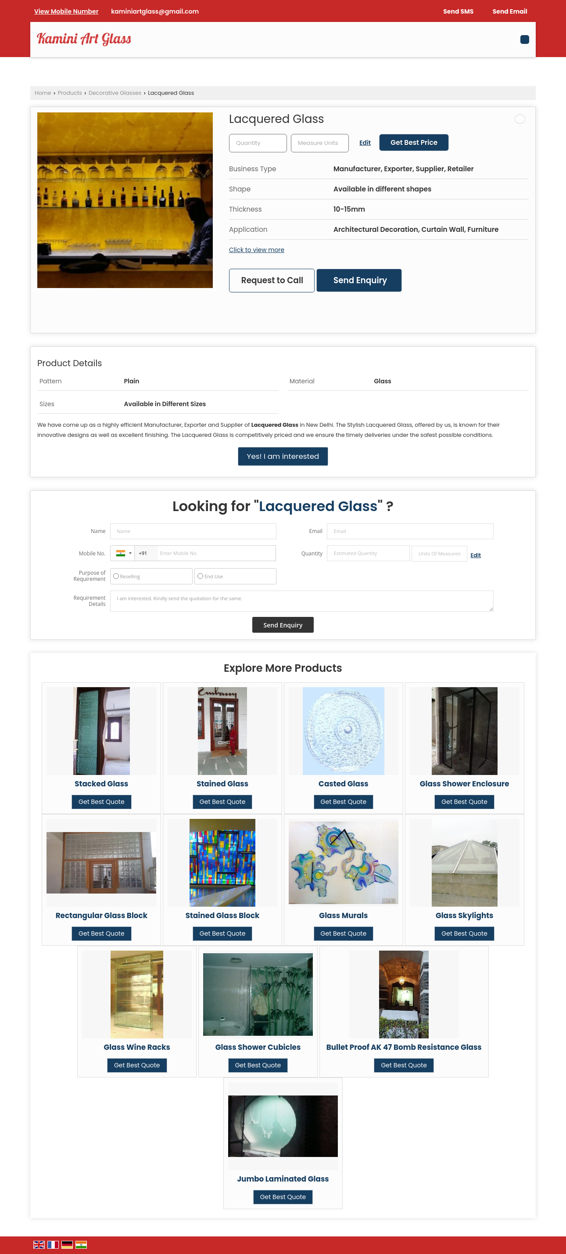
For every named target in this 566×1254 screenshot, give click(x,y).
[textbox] (320, 143)
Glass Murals (343, 915)
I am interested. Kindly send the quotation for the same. (302, 601)
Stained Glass (222, 783)
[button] (66, 11)
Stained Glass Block (223, 915)
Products (70, 93)
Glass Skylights (465, 915)
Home (43, 93)
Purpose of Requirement (89, 576)
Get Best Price (413, 142)
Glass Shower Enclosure (464, 783)
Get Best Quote (102, 801)
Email (315, 531)
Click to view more (256, 249)
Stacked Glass (101, 783)
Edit (365, 142)
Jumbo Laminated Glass (283, 1179)
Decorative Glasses (115, 93)
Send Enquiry (360, 280)
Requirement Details (89, 601)
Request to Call (272, 280)
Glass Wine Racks (137, 1047)
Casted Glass (344, 783)
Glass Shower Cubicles (258, 1047)
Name (98, 531)
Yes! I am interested (283, 456)
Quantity (311, 553)
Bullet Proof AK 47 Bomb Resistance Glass (404, 1047)
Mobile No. (92, 553)
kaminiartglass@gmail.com (155, 11)
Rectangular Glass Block (101, 915)
